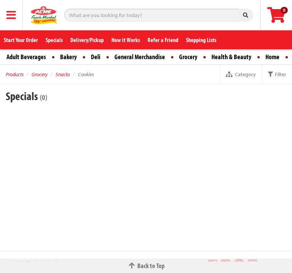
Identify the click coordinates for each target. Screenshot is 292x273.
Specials (54, 40)
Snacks (63, 74)
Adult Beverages (26, 56)
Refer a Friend (163, 40)
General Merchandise (139, 56)
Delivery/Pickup (87, 40)
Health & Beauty (231, 56)
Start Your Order (21, 40)
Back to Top (146, 265)
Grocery (188, 56)
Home (272, 56)
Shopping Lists (201, 40)
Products (15, 74)
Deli (95, 56)
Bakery (68, 56)
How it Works (125, 40)
